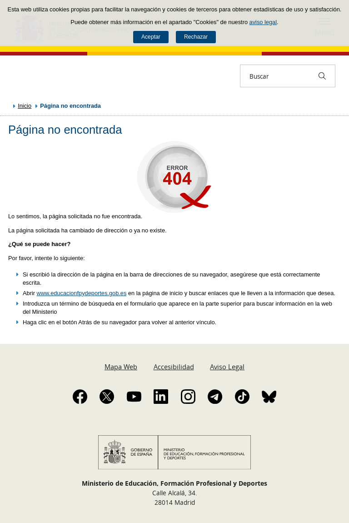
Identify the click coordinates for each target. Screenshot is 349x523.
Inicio (24, 105)
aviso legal (263, 22)
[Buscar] (322, 76)
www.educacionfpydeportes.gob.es (82, 293)
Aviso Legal (227, 366)
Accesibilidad (174, 366)
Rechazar (196, 37)
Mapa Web (121, 366)
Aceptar (150, 37)
